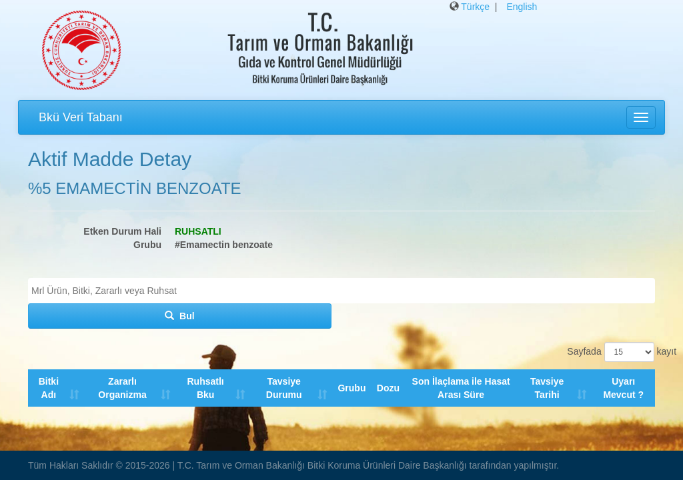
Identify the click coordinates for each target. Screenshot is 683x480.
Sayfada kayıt (611, 352)
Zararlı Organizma (123, 388)
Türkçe (475, 6)
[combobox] (341, 290)
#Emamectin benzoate (224, 244)
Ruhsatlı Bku (205, 388)
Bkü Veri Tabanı (81, 117)
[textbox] (344, 290)
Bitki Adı (49, 388)
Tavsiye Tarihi (547, 388)
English (521, 6)
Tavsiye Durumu (284, 388)
